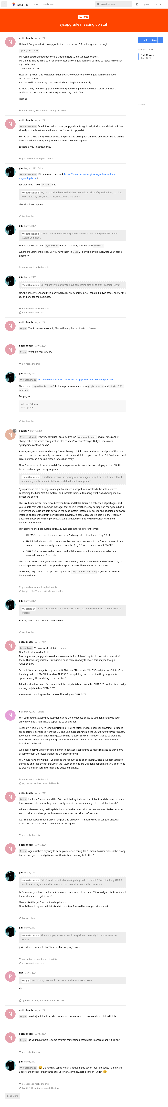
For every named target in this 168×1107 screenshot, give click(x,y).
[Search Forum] (113, 4)
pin (25, 328)
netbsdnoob (29, 126)
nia (24, 799)
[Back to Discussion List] (4, 4)
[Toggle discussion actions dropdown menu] (160, 40)
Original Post (145, 49)
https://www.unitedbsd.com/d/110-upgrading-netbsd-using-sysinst (75, 379)
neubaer (30, 608)
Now (141, 104)
